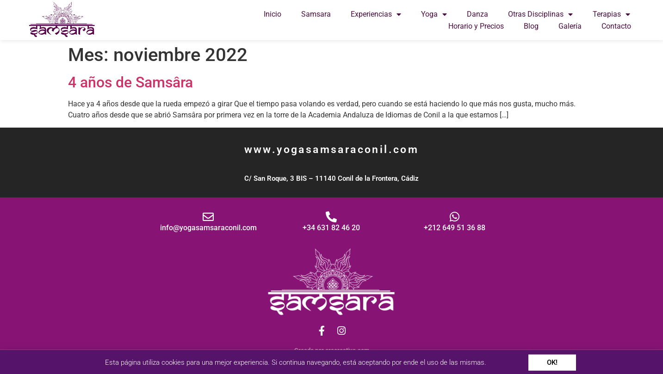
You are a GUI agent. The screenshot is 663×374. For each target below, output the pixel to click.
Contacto (616, 26)
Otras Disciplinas (540, 14)
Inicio (272, 14)
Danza (477, 14)
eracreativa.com (347, 350)
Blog (531, 26)
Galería (570, 26)
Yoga (434, 14)
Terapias (611, 14)
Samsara (316, 14)
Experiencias (376, 14)
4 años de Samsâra (130, 82)
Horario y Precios (476, 26)
